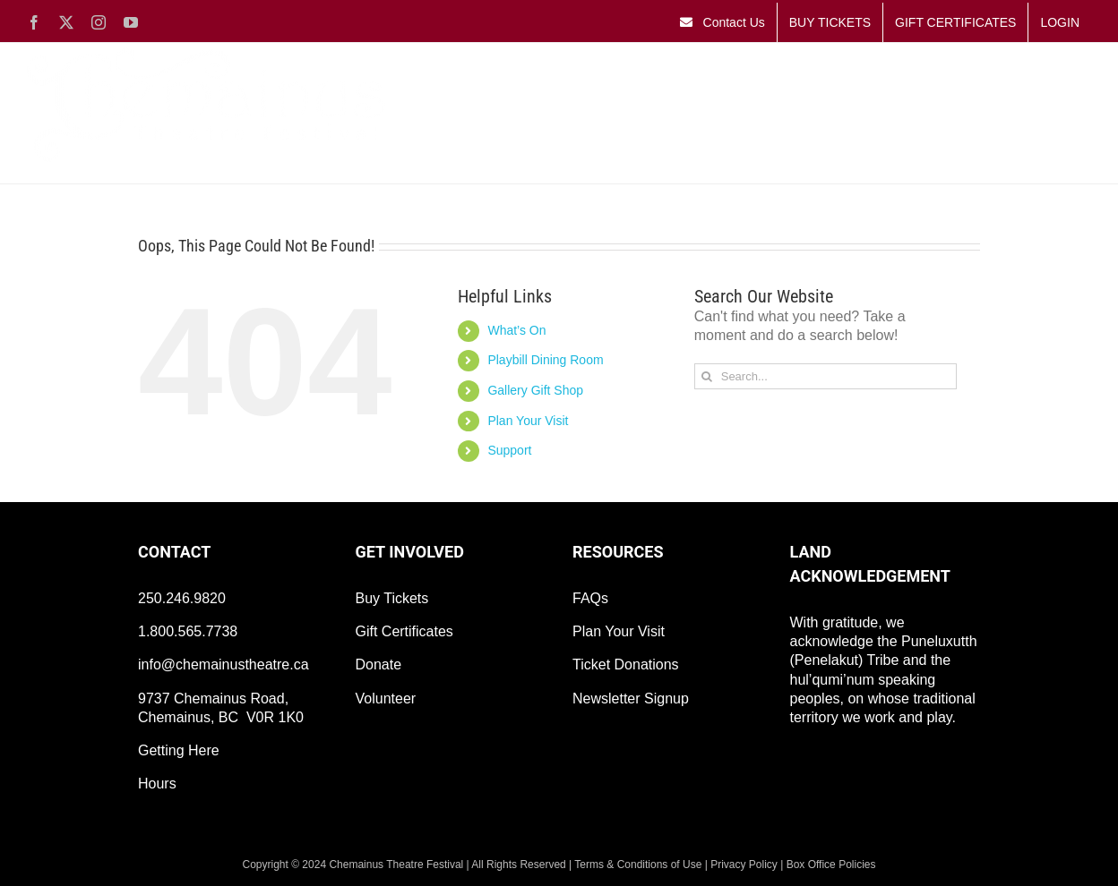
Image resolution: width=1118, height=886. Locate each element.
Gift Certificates (404, 631)
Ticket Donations (625, 664)
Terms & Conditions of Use (637, 864)
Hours (157, 783)
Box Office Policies (831, 864)
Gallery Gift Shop (535, 390)
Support (509, 450)
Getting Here (178, 750)
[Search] (707, 376)
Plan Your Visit (527, 420)
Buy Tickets (392, 598)
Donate (379, 664)
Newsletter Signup (630, 698)
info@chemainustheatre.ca (223, 664)
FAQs (590, 598)
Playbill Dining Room (545, 360)
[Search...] (825, 376)
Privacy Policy (744, 864)
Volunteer (386, 698)
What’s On (516, 330)
